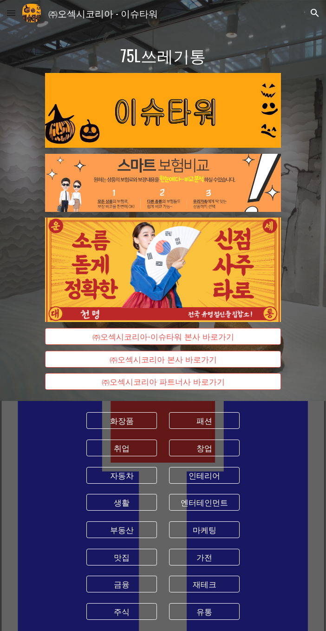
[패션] (204, 421)
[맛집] (121, 557)
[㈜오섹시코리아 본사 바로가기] (163, 359)
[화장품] (121, 421)
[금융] (121, 584)
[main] (162, 55)
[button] (11, 13)
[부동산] (121, 530)
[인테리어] (204, 475)
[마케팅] (204, 530)
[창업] (204, 448)
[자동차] (121, 475)
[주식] (121, 611)
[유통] (204, 611)
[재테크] (204, 584)
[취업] (121, 448)
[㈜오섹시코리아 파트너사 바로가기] (163, 381)
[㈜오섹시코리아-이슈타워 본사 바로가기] (163, 336)
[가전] (204, 557)
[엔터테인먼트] (204, 502)
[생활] (121, 502)
